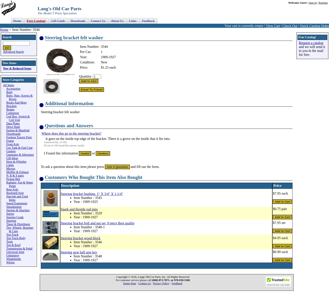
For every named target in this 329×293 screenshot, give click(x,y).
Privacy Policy (161, 283)
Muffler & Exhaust (17, 172)
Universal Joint (15, 252)
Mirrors (10, 168)
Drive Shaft (13, 127)
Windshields (13, 259)
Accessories (13, 88)
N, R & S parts (15, 175)
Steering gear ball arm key (79, 252)
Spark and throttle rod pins (79, 209)
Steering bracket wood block (81, 238)
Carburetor (12, 113)
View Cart (273, 26)
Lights (10, 165)
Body (9, 92)
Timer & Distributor (18, 224)
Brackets (11, 106)
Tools (9, 241)
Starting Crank (15, 217)
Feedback (177, 283)
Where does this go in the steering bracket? (71, 133)
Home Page (129, 283)
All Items (8, 85)
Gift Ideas (12, 158)
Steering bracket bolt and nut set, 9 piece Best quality (98, 223)
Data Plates (13, 123)
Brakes (10, 109)
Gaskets (11, 151)
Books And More (16, 102)
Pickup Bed (13, 179)
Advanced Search (13, 51)
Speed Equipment (16, 203)
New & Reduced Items (17, 68)
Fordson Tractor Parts (19, 137)
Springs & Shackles (18, 210)
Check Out (290, 26)
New (104, 62)
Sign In (313, 2)
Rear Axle (12, 189)
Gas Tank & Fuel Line (19, 147)
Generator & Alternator (20, 154)
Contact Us (144, 283)
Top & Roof (13, 245)
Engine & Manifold (17, 130)
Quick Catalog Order (314, 26)
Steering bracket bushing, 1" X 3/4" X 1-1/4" (92, 194)
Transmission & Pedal (19, 248)
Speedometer (14, 207)
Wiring (10, 262)
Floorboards (13, 134)
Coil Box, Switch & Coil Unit (18, 118)
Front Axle (12, 144)
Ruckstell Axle (15, 193)
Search (7, 37)
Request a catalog (311, 43)
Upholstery (12, 255)
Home (4, 29)
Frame (10, 140)
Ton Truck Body (16, 238)
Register (323, 2)
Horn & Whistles (16, 161)
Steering (11, 220)
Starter (10, 213)
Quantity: (85, 76)
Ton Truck (12, 234)
